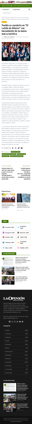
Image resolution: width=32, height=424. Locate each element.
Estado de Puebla (21, 154)
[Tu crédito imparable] (16, 2)
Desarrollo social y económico (9, 154)
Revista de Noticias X (17, 421)
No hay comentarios (23, 37)
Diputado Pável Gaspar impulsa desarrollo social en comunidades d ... (8, 205)
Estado (7, 17)
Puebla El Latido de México (16, 156)
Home (3, 17)
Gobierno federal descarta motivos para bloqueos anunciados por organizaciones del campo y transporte (22, 386)
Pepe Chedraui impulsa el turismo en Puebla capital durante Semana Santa (21, 278)
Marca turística (5, 156)
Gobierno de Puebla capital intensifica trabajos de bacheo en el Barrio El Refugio (22, 269)
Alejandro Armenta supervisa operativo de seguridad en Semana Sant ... (23, 206)
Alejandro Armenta (15, 151)
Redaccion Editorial (9, 37)
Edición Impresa (7, 13)
